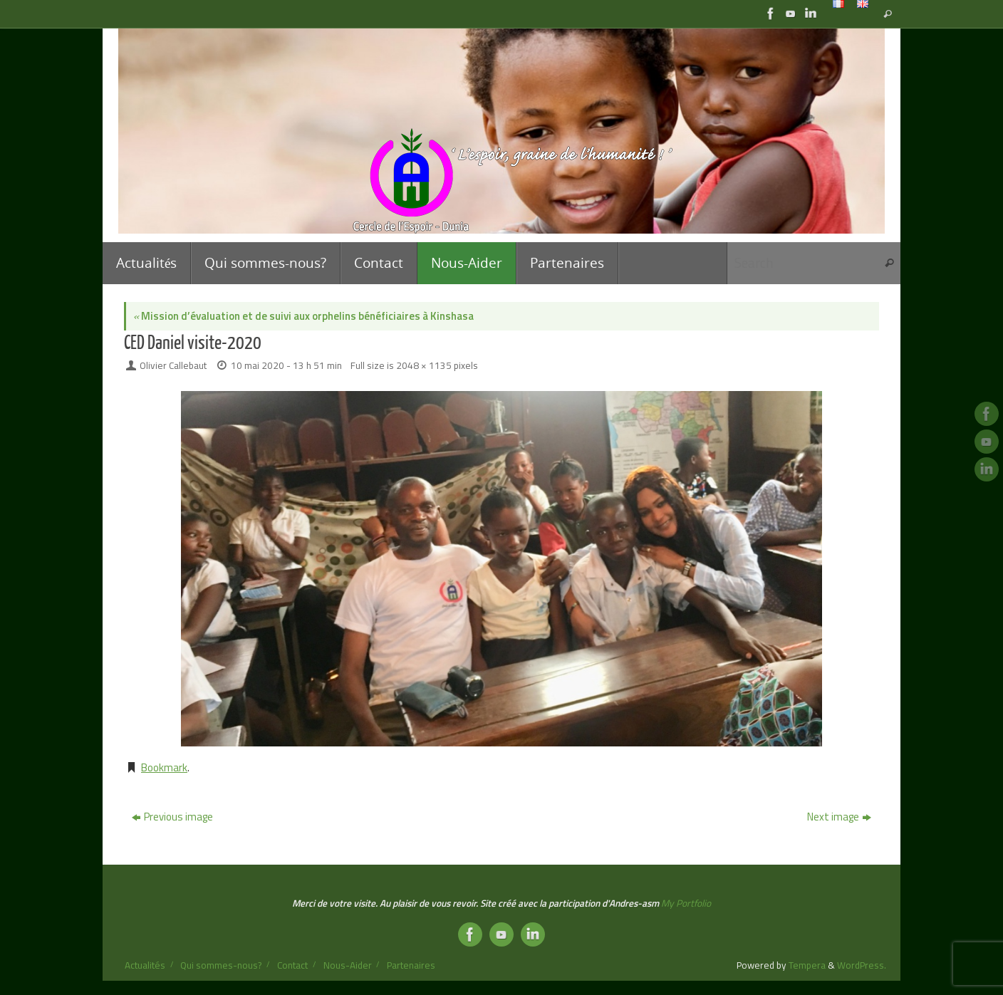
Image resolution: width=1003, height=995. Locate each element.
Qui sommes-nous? (220, 965)
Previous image (172, 816)
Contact (292, 965)
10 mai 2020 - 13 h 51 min (286, 365)
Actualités (145, 965)
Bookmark (164, 767)
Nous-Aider (347, 965)
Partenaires (411, 965)
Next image (839, 816)
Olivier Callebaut (173, 365)
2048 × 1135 (424, 365)
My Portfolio (686, 903)
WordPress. (861, 965)
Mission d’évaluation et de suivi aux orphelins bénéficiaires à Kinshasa (303, 316)
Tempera (807, 965)
